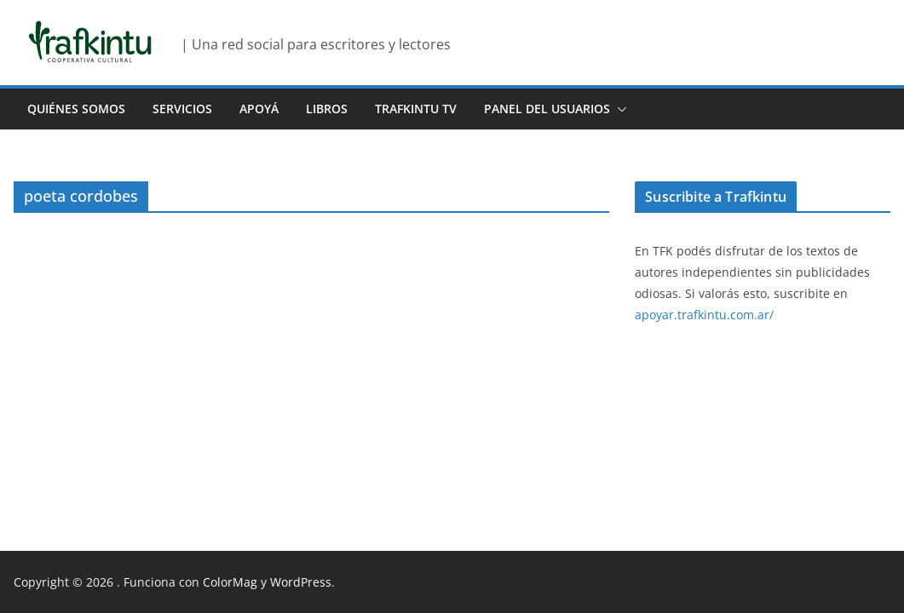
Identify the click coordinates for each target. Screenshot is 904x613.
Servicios (182, 108)
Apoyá (259, 108)
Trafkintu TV (416, 108)
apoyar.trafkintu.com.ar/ (704, 314)
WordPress (300, 582)
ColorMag (230, 582)
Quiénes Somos (76, 108)
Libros (327, 108)
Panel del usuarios (547, 108)
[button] (618, 109)
